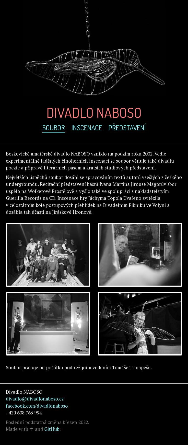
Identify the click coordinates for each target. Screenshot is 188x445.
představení (127, 127)
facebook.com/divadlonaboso (37, 406)
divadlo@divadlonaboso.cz (35, 399)
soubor (53, 127)
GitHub (51, 429)
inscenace (86, 127)
